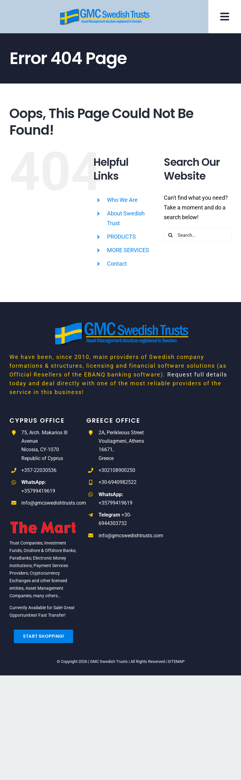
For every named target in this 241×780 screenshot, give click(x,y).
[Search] (170, 235)
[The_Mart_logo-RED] (43, 518)
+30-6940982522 (118, 482)
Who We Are (122, 200)
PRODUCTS (121, 236)
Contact (117, 263)
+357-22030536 (38, 470)
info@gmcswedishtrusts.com (53, 503)
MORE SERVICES (128, 250)
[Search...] (198, 235)
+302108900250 (117, 470)
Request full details (197, 374)
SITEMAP (176, 661)
